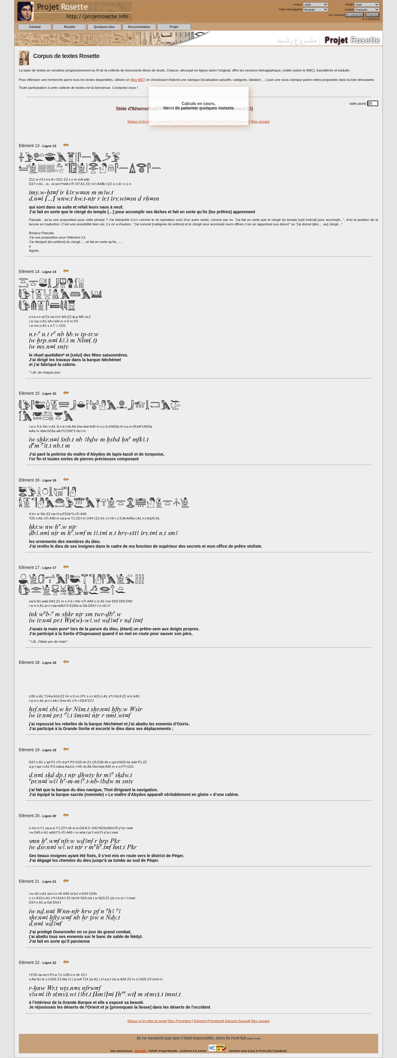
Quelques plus (104, 27)
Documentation (139, 27)
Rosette (69, 27)
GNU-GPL (141, 1050)
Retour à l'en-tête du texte (147, 121)
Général (35, 27)
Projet (174, 27)
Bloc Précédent (179, 1021)
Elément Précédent (208, 1021)
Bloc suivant (260, 121)
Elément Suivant (237, 1021)
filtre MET (137, 79)
